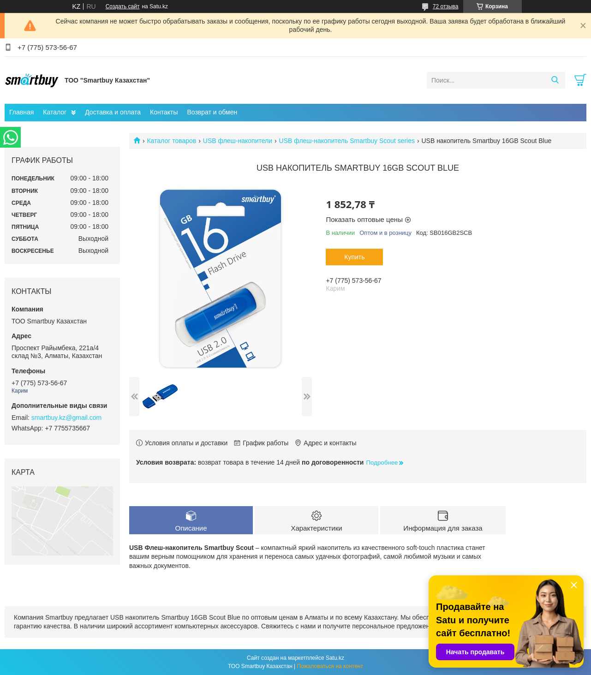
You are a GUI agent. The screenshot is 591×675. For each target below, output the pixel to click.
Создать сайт (123, 6)
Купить (354, 257)
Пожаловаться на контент (330, 666)
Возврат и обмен (212, 112)
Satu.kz (335, 658)
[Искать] (554, 80)
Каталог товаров (171, 140)
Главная (21, 112)
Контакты (164, 112)
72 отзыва (446, 6)
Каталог (54, 112)
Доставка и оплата (113, 112)
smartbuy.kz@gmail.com (66, 417)
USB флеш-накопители (237, 140)
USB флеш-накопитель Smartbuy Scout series (347, 140)
